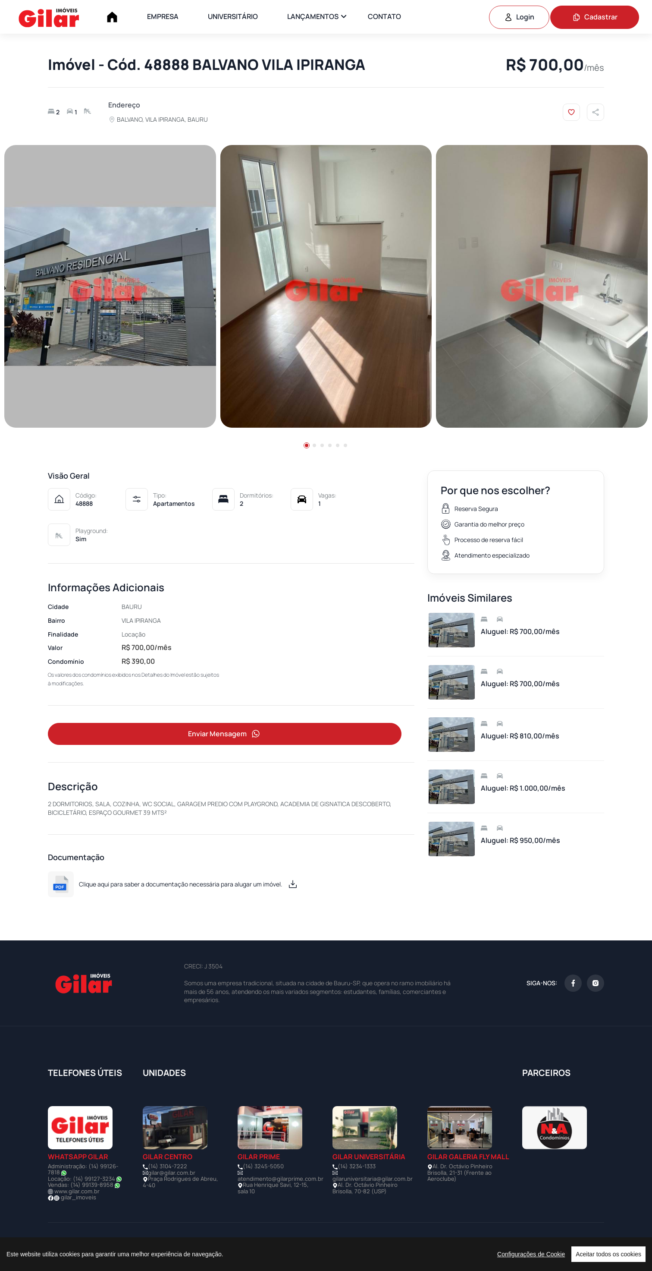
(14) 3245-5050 (263, 1167)
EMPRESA (163, 16)
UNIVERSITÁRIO (233, 16)
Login (519, 17)
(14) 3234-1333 (357, 1167)
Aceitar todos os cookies (608, 1254)
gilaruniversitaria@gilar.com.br (372, 1180)
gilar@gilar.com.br (171, 1173)
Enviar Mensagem (224, 734)
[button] (306, 445)
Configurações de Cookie (531, 1254)
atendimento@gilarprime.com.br (280, 1180)
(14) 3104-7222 (167, 1167)
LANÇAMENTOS (313, 16)
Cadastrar (595, 17)
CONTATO (384, 16)
